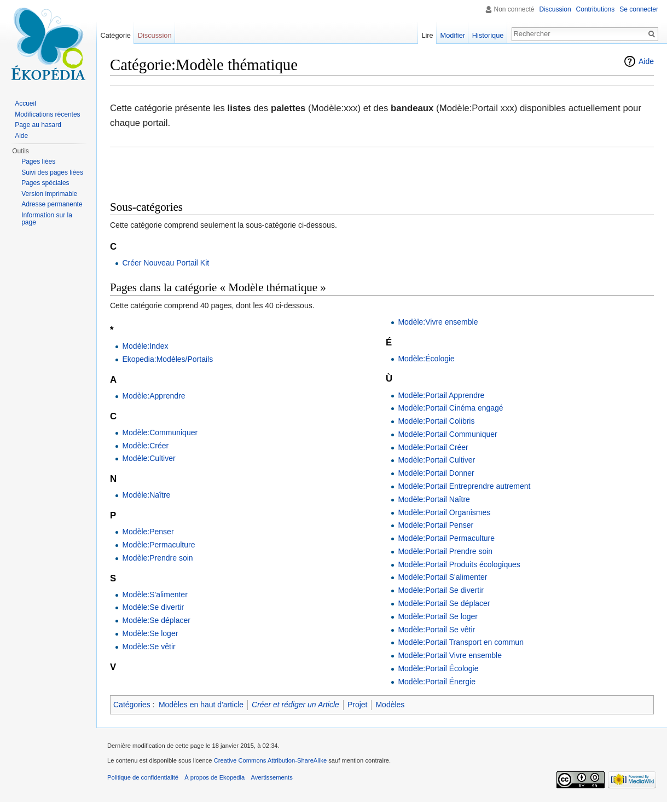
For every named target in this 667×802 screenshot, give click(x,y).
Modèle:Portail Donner (436, 473)
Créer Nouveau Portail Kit (165, 262)
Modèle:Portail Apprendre (441, 395)
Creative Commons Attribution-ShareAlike (270, 760)
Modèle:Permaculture (158, 544)
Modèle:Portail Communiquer (447, 434)
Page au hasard (38, 125)
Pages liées (38, 161)
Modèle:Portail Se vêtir (436, 629)
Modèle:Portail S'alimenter (442, 577)
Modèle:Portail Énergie (436, 681)
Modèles (389, 704)
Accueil (25, 103)
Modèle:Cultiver (148, 458)
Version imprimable (49, 194)
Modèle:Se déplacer (156, 620)
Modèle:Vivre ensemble (438, 322)
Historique (488, 35)
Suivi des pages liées (52, 172)
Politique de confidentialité (142, 777)
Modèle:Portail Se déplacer (444, 603)
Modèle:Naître (146, 495)
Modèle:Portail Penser (435, 525)
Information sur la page (46, 219)
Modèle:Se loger (150, 633)
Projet (357, 704)
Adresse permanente (51, 204)
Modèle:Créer (145, 445)
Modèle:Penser (147, 531)
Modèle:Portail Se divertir (440, 590)
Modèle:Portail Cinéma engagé (450, 407)
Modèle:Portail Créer (433, 447)
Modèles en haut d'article (201, 704)
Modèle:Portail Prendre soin (445, 551)
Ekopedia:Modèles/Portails (167, 359)
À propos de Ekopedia (214, 777)
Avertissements (271, 777)
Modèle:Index (145, 346)
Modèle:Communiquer (160, 432)
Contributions (595, 9)
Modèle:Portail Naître (434, 499)
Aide (646, 61)
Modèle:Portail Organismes (444, 512)
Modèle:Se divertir (153, 607)
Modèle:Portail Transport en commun (461, 642)
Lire (427, 35)
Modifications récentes (47, 114)
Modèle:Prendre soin (157, 557)
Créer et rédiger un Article (295, 704)
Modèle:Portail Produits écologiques (459, 564)
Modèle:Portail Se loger (438, 616)
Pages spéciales (45, 183)
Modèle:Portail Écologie (438, 668)
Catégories (131, 704)
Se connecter (638, 9)
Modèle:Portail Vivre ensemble (450, 655)
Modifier (453, 35)
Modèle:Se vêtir (148, 646)
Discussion (555, 9)
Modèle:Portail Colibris (436, 421)
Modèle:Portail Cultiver (436, 459)
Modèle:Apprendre (153, 395)
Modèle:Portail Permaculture (446, 538)
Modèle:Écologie (426, 358)
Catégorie (115, 35)
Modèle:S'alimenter (154, 594)
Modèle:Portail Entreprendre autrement (464, 486)
